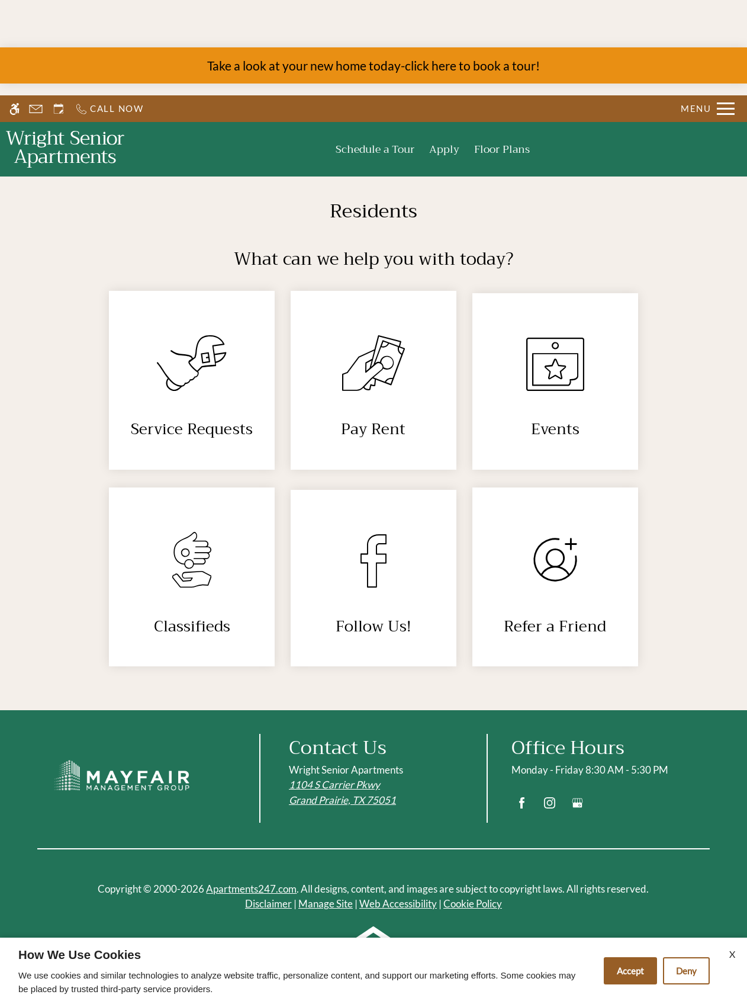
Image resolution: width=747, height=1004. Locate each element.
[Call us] (109, 108)
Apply (444, 149)
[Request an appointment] (58, 108)
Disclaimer (268, 903)
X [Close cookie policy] (732, 954)
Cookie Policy (472, 903)
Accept (630, 970)
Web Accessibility (398, 903)
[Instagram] (549, 807)
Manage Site (325, 903)
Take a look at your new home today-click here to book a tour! (373, 65)
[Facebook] (521, 807)
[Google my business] (577, 807)
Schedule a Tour (375, 149)
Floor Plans (502, 149)
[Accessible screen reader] (14, 108)
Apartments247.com (251, 889)
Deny (686, 970)
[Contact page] (36, 108)
